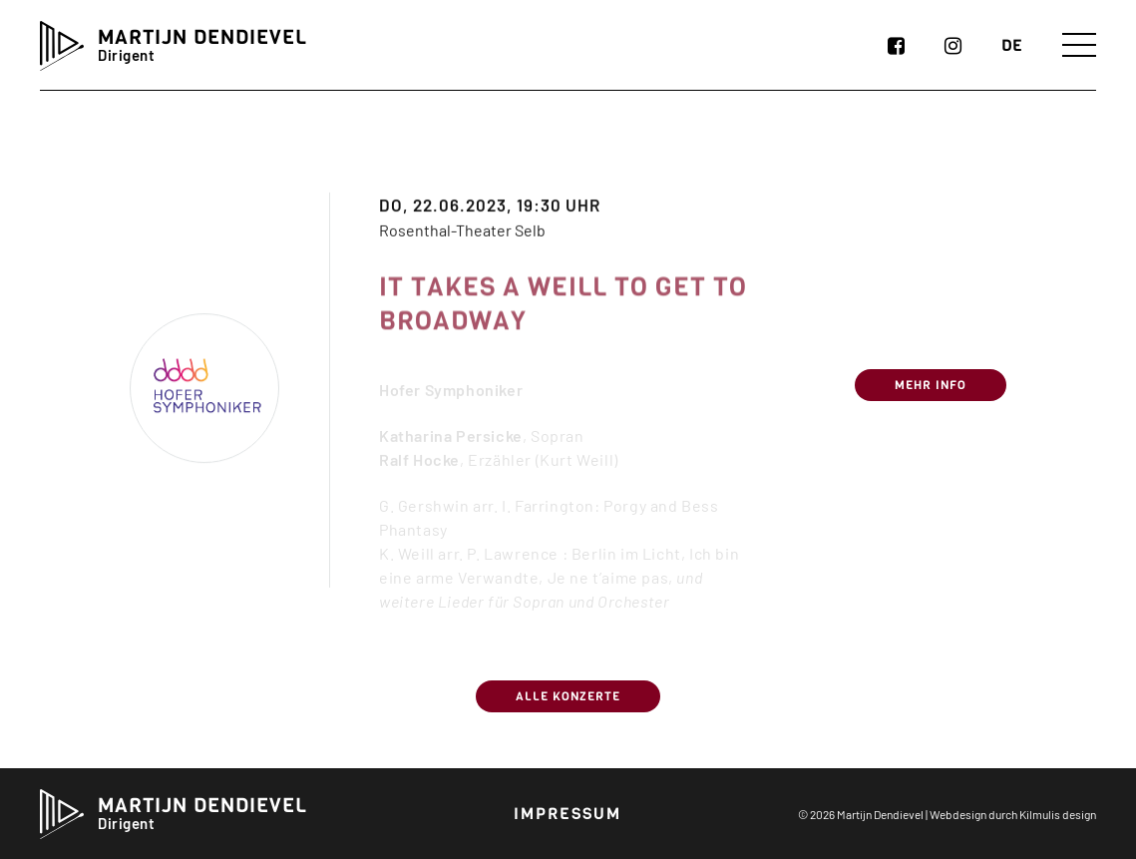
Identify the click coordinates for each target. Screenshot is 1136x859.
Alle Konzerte (568, 696)
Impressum (567, 813)
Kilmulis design (1057, 814)
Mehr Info (930, 397)
